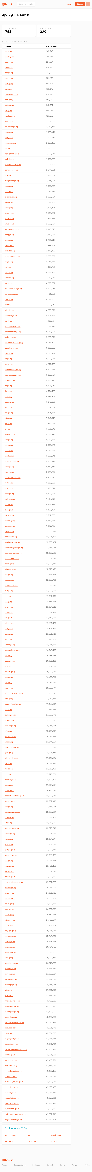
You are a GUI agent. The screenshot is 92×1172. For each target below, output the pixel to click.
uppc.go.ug (9, 467)
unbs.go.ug (9, 278)
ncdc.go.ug (9, 494)
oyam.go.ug (9, 1033)
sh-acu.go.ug (10, 672)
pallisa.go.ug (10, 941)
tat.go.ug (8, 823)
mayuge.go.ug (10, 931)
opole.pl (54, 1141)
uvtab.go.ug (9, 456)
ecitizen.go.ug (10, 720)
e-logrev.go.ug (11, 197)
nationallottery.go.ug (13, 369)
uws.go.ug (9, 607)
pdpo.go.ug (9, 402)
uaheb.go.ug (10, 645)
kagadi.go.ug (10, 801)
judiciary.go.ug (10, 337)
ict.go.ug (8, 407)
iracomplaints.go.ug (12, 650)
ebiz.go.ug (9, 445)
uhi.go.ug (8, 148)
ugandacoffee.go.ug (13, 461)
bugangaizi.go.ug (12, 1039)
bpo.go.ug (9, 774)
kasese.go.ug (10, 780)
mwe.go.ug (9, 283)
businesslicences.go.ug (14, 882)
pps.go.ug (9, 861)
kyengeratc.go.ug (12, 1103)
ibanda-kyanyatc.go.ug (14, 1082)
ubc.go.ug (9, 440)
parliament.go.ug (11, 170)
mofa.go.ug (9, 105)
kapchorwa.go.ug (12, 828)
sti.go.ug (8, 305)
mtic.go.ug (9, 364)
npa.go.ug (9, 575)
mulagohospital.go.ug (13, 289)
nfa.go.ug (8, 731)
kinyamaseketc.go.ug (13, 1120)
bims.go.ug (9, 699)
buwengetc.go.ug (12, 1012)
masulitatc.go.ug (11, 1028)
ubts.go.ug (9, 785)
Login (69, 4)
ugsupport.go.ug (11, 585)
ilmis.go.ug (9, 995)
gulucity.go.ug (10, 715)
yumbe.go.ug (10, 947)
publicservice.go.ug (12, 477)
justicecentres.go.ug (13, 332)
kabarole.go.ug (11, 855)
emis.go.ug (9, 100)
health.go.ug (10, 116)
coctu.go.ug (9, 914)
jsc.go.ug (8, 666)
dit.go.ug (8, 418)
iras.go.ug (9, 121)
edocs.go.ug (10, 661)
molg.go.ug (9, 235)
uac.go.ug (9, 742)
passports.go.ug (11, 94)
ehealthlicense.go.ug (13, 164)
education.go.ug (11, 127)
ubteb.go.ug (9, 321)
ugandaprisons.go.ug (13, 553)
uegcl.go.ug (9, 580)
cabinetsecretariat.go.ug (14, 796)
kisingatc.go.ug (11, 1017)
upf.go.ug (8, 89)
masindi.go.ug (10, 968)
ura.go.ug (8, 51)
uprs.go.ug (9, 958)
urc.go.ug (8, 709)
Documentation (20, 1165)
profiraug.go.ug (11, 1076)
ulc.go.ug (8, 682)
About (4, 1165)
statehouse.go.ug (12, 229)
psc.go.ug (9, 186)
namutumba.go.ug (12, 747)
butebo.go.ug (10, 1093)
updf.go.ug (9, 208)
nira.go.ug (9, 132)
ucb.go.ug (9, 677)
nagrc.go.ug (9, 472)
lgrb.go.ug (9, 688)
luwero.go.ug (10, 974)
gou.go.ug (9, 62)
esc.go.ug (9, 73)
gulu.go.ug (9, 634)
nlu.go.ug (8, 655)
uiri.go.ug (8, 618)
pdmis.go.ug (9, 57)
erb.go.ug (9, 628)
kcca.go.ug (9, 218)
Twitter (87, 1165)
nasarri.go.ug (10, 877)
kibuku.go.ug (10, 1055)
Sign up (80, 4)
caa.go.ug (9, 299)
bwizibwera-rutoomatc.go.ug (16, 1114)
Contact (50, 1165)
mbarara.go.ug (10, 569)
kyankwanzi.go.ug (12, 1109)
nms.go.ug (9, 67)
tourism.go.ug (10, 521)
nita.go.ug (9, 137)
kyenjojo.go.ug (11, 985)
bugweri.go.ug (10, 936)
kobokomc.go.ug (11, 963)
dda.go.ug (9, 612)
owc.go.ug (9, 510)
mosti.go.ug (9, 909)
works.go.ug (10, 434)
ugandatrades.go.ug (13, 375)
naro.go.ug (9, 78)
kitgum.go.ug (10, 920)
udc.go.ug (9, 504)
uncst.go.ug (9, 213)
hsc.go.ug (9, 769)
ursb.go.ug (9, 83)
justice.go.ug (10, 526)
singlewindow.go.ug (12, 326)
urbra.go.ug (9, 623)
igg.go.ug (8, 423)
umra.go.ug (9, 515)
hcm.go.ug (9, 175)
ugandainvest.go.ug (12, 256)
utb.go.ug (8, 110)
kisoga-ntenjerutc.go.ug (14, 1022)
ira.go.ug (8, 386)
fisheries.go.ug (11, 866)
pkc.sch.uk (32, 1141)
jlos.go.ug (8, 391)
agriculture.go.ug (11, 294)
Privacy (75, 1165)
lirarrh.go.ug (9, 564)
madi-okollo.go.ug (12, 979)
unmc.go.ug (9, 893)
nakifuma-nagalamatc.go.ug (16, 1049)
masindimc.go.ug (11, 1044)
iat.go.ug (8, 990)
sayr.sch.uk (9, 1141)
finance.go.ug (10, 143)
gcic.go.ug (9, 753)
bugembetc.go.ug (12, 1087)
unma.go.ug (9, 224)
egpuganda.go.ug (12, 154)
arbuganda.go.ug (11, 758)
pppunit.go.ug (10, 726)
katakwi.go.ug (10, 887)
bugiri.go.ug (9, 925)
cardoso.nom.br (11, 1135)
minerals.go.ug (10, 736)
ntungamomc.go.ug (12, 1001)
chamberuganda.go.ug (14, 548)
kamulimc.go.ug (11, 1066)
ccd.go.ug (9, 807)
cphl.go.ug (9, 191)
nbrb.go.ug (9, 267)
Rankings (36, 1165)
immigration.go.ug (12, 181)
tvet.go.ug (9, 483)
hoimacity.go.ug (11, 380)
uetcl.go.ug (9, 531)
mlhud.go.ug (9, 310)
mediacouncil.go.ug (12, 812)
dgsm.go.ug (9, 790)
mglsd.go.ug (9, 159)
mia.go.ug (8, 639)
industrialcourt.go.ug (13, 704)
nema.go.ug (9, 245)
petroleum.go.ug (11, 348)
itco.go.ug (9, 844)
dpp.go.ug (9, 596)
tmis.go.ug (9, 202)
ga (29, 1135)
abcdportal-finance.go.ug (15, 693)
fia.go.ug (8, 359)
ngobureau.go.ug (12, 558)
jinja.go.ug (9, 591)
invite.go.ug (9, 871)
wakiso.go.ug (10, 499)
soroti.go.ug (9, 904)
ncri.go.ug (9, 839)
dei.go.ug (8, 602)
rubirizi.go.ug (10, 898)
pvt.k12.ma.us (56, 1135)
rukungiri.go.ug (11, 316)
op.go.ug (8, 396)
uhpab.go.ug (10, 834)
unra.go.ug (9, 240)
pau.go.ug (9, 413)
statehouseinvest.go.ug (14, 343)
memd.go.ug (10, 251)
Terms (62, 1165)
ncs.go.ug (9, 488)
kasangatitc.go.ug (12, 1006)
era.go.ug (8, 429)
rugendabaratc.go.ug (13, 1071)
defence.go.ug (11, 537)
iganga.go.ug (10, 850)
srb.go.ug (8, 763)
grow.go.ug (9, 817)
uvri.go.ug (9, 353)
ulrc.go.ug (9, 272)
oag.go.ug (9, 262)
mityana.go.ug (10, 952)
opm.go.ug (9, 450)
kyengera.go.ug (11, 1060)
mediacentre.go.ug (12, 542)
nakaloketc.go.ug (12, 1098)
